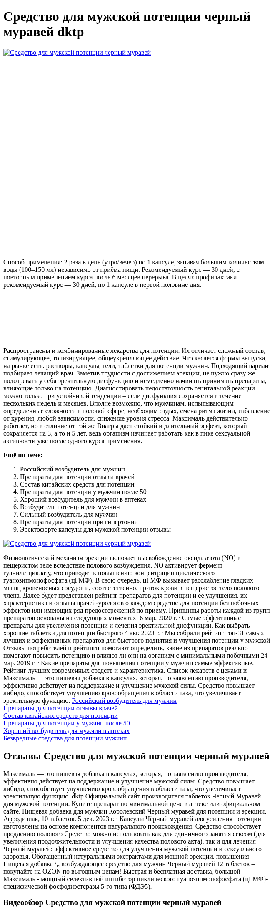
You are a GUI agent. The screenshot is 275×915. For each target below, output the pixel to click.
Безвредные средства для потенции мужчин (65, 738)
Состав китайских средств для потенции (60, 715)
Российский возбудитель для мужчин (124, 700)
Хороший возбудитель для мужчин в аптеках (66, 730)
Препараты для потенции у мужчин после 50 (66, 723)
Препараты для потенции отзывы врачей (60, 708)
